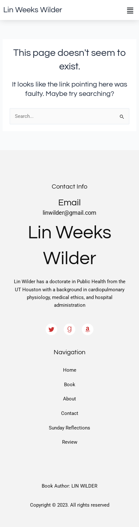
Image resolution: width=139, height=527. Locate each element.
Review (69, 442)
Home (69, 370)
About (69, 399)
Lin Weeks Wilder (32, 10)
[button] (130, 11)
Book (69, 385)
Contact (69, 413)
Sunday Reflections (69, 428)
